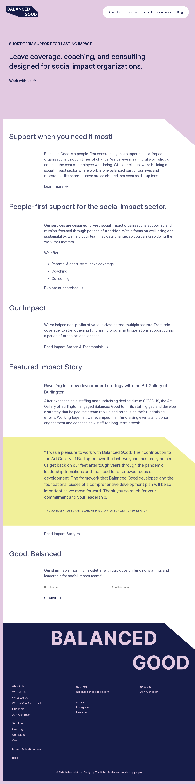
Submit (52, 598)
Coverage (18, 729)
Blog (180, 12)
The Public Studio (105, 772)
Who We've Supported (26, 703)
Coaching (18, 740)
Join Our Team (21, 714)
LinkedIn (81, 712)
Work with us (22, 81)
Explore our (63, 288)
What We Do (20, 697)
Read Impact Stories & (76, 347)
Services (132, 12)
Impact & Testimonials (157, 12)
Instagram (82, 707)
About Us (115, 12)
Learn (56, 187)
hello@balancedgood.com (92, 691)
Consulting (19, 734)
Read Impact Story (62, 534)
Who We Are (20, 692)
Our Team (18, 709)
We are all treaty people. (129, 772)
